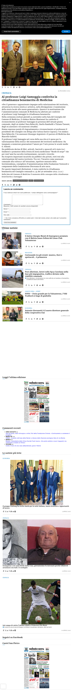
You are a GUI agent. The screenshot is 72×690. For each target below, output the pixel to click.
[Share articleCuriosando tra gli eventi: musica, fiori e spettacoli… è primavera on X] (29, 263)
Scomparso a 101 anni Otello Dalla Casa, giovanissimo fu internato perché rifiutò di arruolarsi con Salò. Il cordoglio (35, 567)
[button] (70, 2)
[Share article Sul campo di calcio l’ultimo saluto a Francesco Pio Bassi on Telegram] (15, 630)
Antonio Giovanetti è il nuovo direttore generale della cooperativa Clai (47, 312)
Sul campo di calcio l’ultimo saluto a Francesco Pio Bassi (25, 625)
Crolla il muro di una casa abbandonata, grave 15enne (23, 446)
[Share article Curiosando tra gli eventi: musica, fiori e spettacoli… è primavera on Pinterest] (35, 263)
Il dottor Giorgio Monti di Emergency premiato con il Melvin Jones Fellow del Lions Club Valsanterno (46, 238)
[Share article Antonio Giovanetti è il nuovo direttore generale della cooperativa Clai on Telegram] (43, 319)
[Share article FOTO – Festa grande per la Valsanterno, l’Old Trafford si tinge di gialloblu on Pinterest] (35, 302)
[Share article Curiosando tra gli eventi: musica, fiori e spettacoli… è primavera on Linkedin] (32, 263)
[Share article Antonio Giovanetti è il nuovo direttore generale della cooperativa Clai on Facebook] (26, 319)
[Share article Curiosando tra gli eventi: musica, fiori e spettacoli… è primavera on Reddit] (40, 263)
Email (6, 212)
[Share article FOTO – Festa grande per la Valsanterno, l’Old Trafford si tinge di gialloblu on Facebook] (26, 302)
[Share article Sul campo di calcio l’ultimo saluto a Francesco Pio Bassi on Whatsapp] (11, 630)
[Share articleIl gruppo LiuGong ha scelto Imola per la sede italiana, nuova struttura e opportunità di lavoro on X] (6, 511)
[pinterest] (11, 87)
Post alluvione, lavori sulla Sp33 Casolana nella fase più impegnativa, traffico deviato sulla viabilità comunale (46, 274)
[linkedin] (8, 87)
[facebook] (2, 87)
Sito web (6, 215)
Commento (8, 204)
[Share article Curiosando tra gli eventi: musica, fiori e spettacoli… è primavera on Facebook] (26, 263)
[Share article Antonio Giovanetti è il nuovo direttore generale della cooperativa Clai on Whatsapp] (37, 319)
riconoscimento (38, 180)
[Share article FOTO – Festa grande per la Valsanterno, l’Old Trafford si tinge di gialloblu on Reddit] (40, 302)
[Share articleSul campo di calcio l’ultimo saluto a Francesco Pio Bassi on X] (6, 630)
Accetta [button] (66, 31)
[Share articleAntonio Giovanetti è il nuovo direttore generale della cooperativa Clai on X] (29, 319)
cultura (31, 180)
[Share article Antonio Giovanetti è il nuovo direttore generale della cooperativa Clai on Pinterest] (35, 319)
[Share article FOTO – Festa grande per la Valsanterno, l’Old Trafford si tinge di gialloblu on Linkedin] (32, 302)
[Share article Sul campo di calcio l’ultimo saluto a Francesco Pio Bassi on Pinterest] (9, 630)
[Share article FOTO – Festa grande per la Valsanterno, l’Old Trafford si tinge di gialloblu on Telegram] (43, 302)
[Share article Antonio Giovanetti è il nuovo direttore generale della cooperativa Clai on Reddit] (40, 319)
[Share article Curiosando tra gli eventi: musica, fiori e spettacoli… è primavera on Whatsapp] (37, 263)
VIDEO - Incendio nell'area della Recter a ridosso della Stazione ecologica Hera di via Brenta (35, 438)
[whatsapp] (14, 87)
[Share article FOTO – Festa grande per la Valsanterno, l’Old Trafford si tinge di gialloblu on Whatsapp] (37, 302)
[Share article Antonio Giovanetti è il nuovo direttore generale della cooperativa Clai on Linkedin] (32, 319)
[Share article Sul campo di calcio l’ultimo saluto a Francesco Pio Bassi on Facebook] (4, 630)
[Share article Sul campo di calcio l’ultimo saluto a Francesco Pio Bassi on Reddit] (13, 630)
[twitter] (5, 87)
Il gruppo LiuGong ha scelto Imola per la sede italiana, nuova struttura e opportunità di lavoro (36, 507)
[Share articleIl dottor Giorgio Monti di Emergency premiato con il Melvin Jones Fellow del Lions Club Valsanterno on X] (29, 246)
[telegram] (19, 87)
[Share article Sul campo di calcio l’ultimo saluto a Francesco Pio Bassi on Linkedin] (8, 630)
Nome (6, 209)
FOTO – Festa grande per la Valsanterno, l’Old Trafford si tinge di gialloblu (46, 295)
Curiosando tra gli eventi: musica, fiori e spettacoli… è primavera (43, 256)
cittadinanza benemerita (20, 180)
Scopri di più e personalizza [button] (11, 31)
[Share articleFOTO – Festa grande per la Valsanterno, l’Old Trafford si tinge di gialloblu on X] (29, 302)
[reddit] (16, 87)
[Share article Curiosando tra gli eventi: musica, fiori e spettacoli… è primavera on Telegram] (43, 263)
